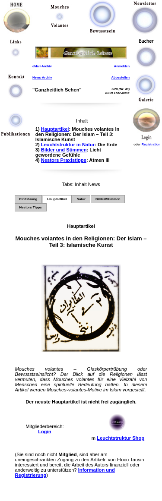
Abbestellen (120, 77)
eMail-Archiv (42, 66)
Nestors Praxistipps (63, 160)
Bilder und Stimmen (64, 149)
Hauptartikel (55, 129)
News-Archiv (42, 77)
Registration (150, 144)
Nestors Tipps (30, 207)
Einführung (28, 199)
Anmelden (122, 66)
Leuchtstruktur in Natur (68, 144)
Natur (81, 199)
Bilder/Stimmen (107, 199)
